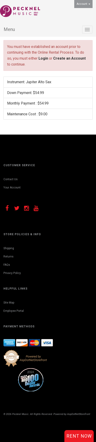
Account (83, 4)
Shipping (8, 248)
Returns (8, 256)
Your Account (12, 187)
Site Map (8, 302)
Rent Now (79, 436)
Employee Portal (13, 310)
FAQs (6, 264)
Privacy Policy (12, 273)
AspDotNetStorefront (78, 414)
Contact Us (10, 179)
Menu (9, 29)
